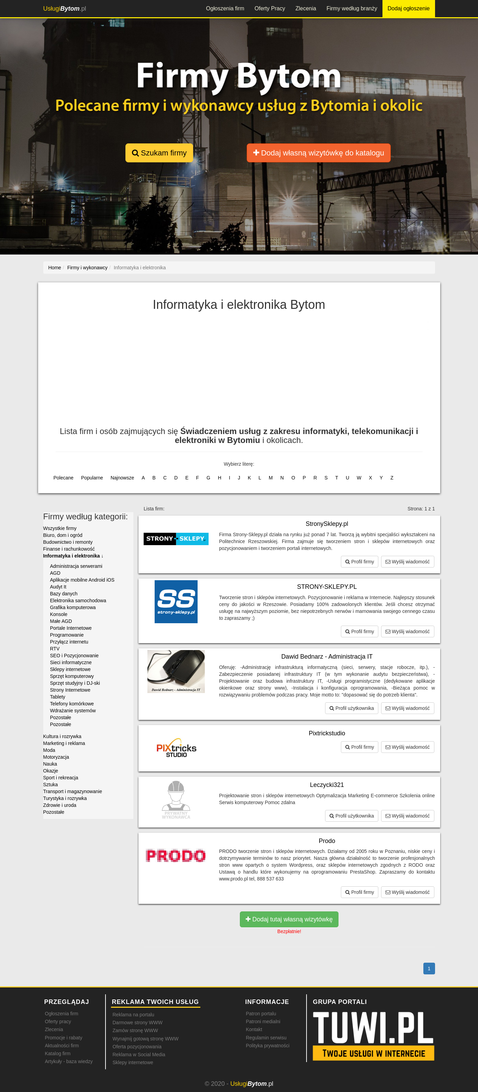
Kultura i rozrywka (62, 736)
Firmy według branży (351, 8)
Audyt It (58, 587)
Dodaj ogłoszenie (409, 8)
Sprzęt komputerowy (72, 676)
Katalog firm (58, 1053)
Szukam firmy (159, 153)
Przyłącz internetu (69, 642)
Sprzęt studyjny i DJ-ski (75, 683)
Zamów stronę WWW (135, 1030)
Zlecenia (306, 8)
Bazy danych (64, 593)
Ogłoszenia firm (225, 8)
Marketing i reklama (64, 743)
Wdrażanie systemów (73, 710)
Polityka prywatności (268, 1045)
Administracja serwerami (76, 566)
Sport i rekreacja (60, 777)
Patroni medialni (263, 1021)
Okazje (50, 771)
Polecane (64, 477)
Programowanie (67, 635)
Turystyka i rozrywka (65, 798)
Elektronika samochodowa (78, 600)
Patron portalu (261, 1013)
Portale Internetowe (71, 628)
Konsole (59, 614)
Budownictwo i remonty (68, 542)
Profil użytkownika (352, 708)
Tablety (57, 697)
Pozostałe (60, 717)
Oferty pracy (58, 1021)
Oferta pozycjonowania (137, 1046)
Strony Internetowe (70, 690)
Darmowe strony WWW (138, 1022)
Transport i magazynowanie (72, 791)
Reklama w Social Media (139, 1054)
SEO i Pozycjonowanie (74, 655)
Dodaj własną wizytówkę (318, 153)
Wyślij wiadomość (408, 561)
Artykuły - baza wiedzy (69, 1061)
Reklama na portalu (133, 1014)
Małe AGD (61, 621)
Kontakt (254, 1029)
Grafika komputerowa (73, 607)
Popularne (92, 477)
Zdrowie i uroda (60, 805)
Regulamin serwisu (266, 1037)
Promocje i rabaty (63, 1037)
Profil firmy (359, 561)
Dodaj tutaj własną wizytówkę (289, 919)
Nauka (50, 764)
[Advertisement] (239, 372)
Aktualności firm (62, 1045)
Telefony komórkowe (72, 703)
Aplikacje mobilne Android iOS (82, 580)
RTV (55, 648)
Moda (49, 750)
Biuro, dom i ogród (62, 535)
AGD (55, 573)
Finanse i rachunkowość (69, 549)
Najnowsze (122, 477)
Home (54, 267)
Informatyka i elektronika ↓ (73, 556)
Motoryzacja (56, 757)
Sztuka (50, 784)
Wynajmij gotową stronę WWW (146, 1038)
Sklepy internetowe (70, 669)
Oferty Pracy (270, 8)
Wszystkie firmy (60, 528)
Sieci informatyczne (71, 662)
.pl (64, 8)
